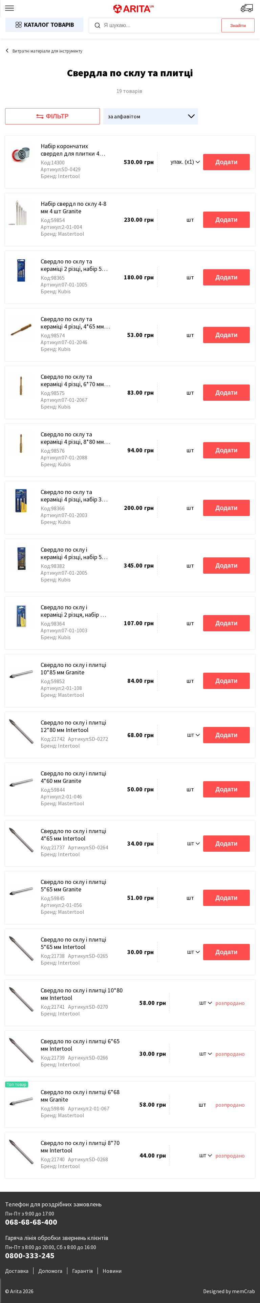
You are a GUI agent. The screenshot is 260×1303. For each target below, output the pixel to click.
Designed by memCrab (229, 1291)
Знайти (238, 25)
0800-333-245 (30, 1255)
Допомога (50, 1270)
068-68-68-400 (31, 1222)
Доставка (16, 1270)
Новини (112, 1270)
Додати (226, 162)
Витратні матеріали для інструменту (43, 51)
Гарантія (82, 1270)
